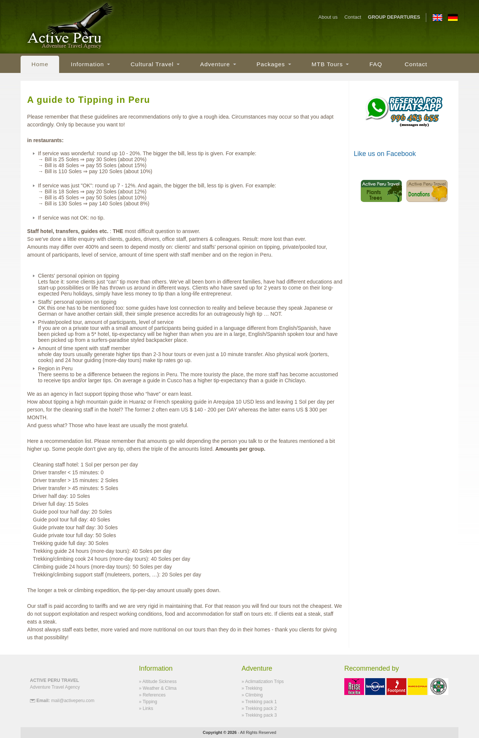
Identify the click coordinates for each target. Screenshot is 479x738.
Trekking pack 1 (261, 701)
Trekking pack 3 (261, 715)
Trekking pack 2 (261, 708)
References (154, 695)
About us (328, 17)
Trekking (253, 688)
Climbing (254, 695)
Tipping (150, 701)
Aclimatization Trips (264, 681)
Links (148, 708)
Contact (352, 17)
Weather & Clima (159, 688)
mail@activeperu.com (73, 700)
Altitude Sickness (160, 681)
